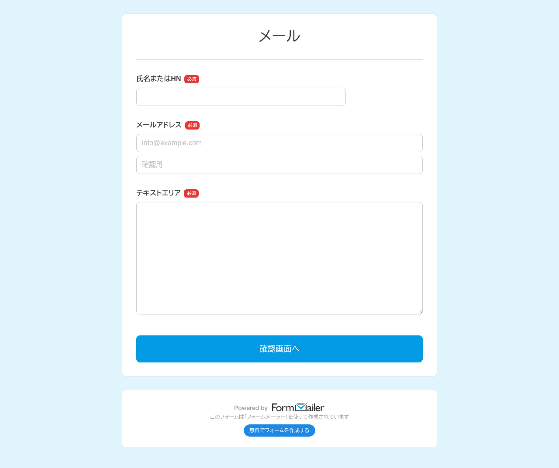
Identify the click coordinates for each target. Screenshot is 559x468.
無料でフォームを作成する (279, 430)
